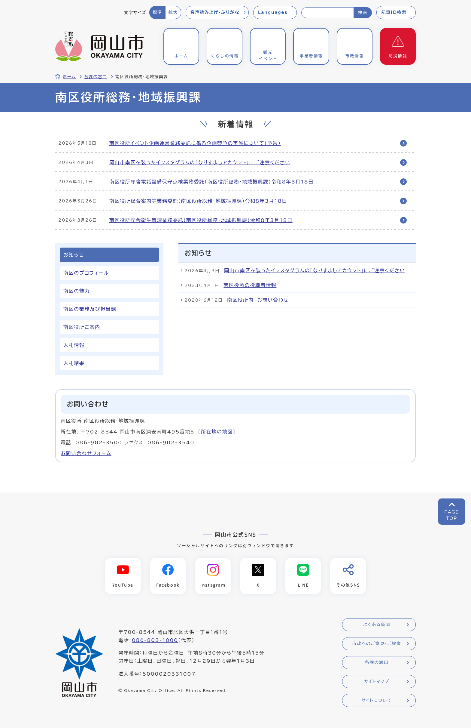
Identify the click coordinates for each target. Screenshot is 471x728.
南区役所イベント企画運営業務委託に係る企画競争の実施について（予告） (195, 143)
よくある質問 (376, 624)
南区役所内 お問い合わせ (258, 300)
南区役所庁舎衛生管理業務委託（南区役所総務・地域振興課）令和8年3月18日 (201, 220)
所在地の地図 (217, 431)
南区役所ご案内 (81, 327)
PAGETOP (451, 515)
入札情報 (73, 345)
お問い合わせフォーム (86, 453)
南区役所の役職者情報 (249, 285)
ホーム (69, 77)
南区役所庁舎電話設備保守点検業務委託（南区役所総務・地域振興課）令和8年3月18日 (211, 181)
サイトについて (376, 700)
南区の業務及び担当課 (89, 309)
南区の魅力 (76, 290)
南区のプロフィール (86, 272)
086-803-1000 (155, 640)
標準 (157, 12)
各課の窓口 (95, 77)
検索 (362, 13)
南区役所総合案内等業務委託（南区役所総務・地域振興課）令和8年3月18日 (198, 201)
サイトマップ (376, 681)
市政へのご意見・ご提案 (376, 643)
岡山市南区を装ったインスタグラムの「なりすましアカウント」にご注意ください (199, 162)
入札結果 (73, 363)
